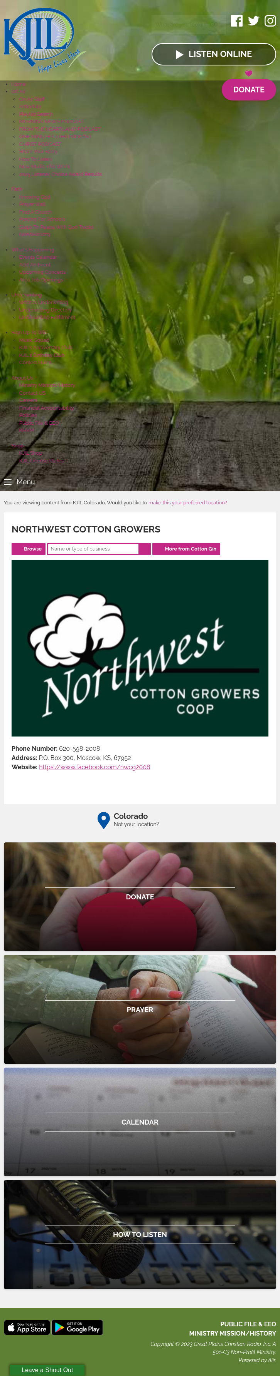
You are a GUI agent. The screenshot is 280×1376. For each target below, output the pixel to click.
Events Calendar (38, 257)
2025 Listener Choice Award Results (60, 174)
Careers (28, 400)
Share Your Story (38, 151)
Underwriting (27, 295)
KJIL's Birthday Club (41, 355)
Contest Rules (35, 362)
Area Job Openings (41, 280)
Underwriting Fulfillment (47, 317)
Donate (249, 86)
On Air (18, 91)
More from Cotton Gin (190, 549)
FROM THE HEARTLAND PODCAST (60, 129)
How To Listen (35, 159)
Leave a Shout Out (47, 1370)
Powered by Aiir (257, 1360)
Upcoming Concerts (42, 272)
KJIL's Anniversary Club (46, 347)
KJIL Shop (30, 453)
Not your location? (136, 824)
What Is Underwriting (43, 302)
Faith (17, 189)
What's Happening (33, 250)
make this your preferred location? (187, 503)
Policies (28, 415)
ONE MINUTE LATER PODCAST (55, 136)
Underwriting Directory (45, 310)
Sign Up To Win (29, 332)
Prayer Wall (32, 204)
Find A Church (35, 212)
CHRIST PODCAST (40, 144)
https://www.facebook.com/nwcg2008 (94, 767)
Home (19, 84)
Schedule (30, 106)
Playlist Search (36, 114)
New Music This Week (44, 166)
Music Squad (34, 340)
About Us (22, 378)
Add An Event (35, 265)
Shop (18, 446)
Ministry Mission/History (47, 385)
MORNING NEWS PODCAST (51, 121)
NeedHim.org (34, 234)
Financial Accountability (46, 408)
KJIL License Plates (41, 461)
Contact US (32, 393)
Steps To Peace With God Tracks (56, 227)
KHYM (26, 430)
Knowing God (35, 197)
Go (214, 25)
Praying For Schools (42, 219)
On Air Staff (32, 99)
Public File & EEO (39, 423)
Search (144, 549)
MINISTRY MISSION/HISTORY (232, 1333)
